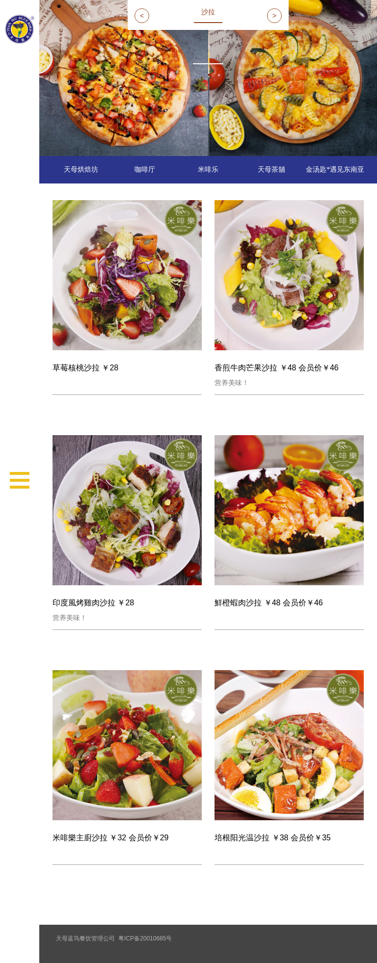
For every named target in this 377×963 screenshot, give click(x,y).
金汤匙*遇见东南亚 (335, 169)
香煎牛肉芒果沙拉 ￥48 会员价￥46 (276, 368)
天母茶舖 (271, 169)
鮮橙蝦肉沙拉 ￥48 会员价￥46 (269, 603)
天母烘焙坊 (81, 169)
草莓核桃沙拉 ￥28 (85, 368)
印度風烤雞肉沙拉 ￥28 (93, 603)
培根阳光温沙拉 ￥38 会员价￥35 (272, 837)
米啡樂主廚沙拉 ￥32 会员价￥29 (110, 837)
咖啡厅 (145, 169)
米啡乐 (208, 169)
